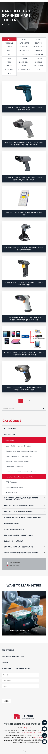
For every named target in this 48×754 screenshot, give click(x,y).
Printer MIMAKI (11, 492)
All (9, 39)
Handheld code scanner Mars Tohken (20, 477)
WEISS (24, 66)
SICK (24, 54)
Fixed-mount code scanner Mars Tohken (21, 472)
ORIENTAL (38, 62)
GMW (9, 58)
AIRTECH (39, 58)
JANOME (39, 39)
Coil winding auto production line (18, 535)
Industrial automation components (19, 506)
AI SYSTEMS (9, 70)
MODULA (24, 58)
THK (38, 70)
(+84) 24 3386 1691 (25, 733)
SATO (9, 51)
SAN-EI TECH (38, 66)
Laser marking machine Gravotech (19, 446)
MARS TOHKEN (38, 47)
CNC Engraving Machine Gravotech (19, 456)
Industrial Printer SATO (14, 487)
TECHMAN (9, 43)
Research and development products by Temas (23, 517)
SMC (9, 54)
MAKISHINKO (24, 62)
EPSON (9, 47)
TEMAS (24, 39)
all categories (10, 428)
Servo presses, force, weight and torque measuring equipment (21, 499)
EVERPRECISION (24, 70)
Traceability (9, 440)
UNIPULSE (38, 51)
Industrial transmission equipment (18, 511)
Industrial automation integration (18, 547)
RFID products (11, 482)
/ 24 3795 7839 (37, 733)
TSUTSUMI (38, 43)
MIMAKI (9, 66)
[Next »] (28, 401)
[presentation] (17, 693)
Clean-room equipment (13, 541)
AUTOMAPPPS (24, 43)
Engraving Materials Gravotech (17, 461)
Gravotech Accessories (14, 467)
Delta (9, 73)
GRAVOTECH (23, 47)
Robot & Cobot (10, 434)
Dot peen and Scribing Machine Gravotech (22, 451)
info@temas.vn (28, 728)
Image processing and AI (14, 529)
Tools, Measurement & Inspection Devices (21, 553)
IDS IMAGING (24, 51)
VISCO (9, 62)
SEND (6, 701)
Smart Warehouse (11, 523)
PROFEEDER (38, 54)
